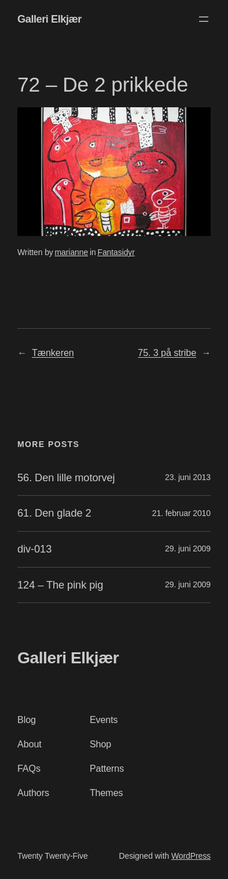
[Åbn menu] (204, 19)
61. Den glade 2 (54, 513)
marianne (72, 252)
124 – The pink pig (60, 585)
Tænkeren (53, 352)
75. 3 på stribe (167, 352)
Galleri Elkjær (49, 19)
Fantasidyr (115, 252)
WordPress (191, 855)
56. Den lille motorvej (66, 478)
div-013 (34, 549)
